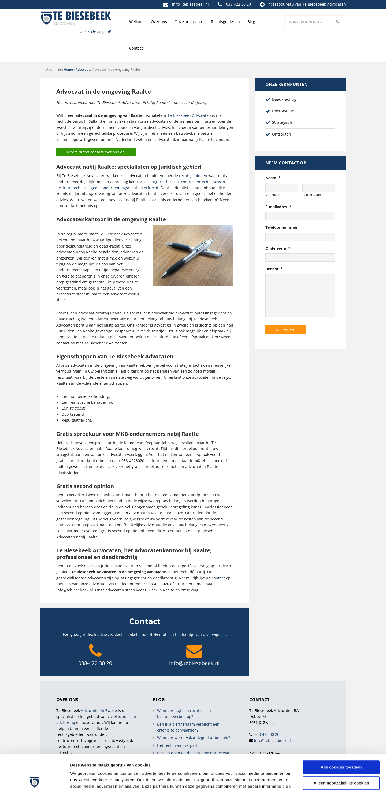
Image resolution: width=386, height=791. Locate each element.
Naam (273, 177)
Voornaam (273, 195)
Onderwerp (278, 248)
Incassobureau (280, 4)
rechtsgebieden (193, 175)
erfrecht (151, 187)
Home (68, 69)
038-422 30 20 (238, 4)
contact (218, 577)
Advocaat (83, 69)
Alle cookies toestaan (341, 734)
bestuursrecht (69, 187)
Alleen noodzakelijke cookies (341, 749)
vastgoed (92, 187)
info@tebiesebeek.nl (190, 4)
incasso (218, 181)
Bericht (274, 269)
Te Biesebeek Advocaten (189, 115)
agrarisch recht (165, 181)
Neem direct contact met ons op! (96, 152)
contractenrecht (195, 181)
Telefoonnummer (281, 227)
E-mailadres (278, 206)
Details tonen (83, 780)
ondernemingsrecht (119, 187)
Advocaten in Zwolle (99, 710)
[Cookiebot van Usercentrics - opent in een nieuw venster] (34, 781)
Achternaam (312, 195)
